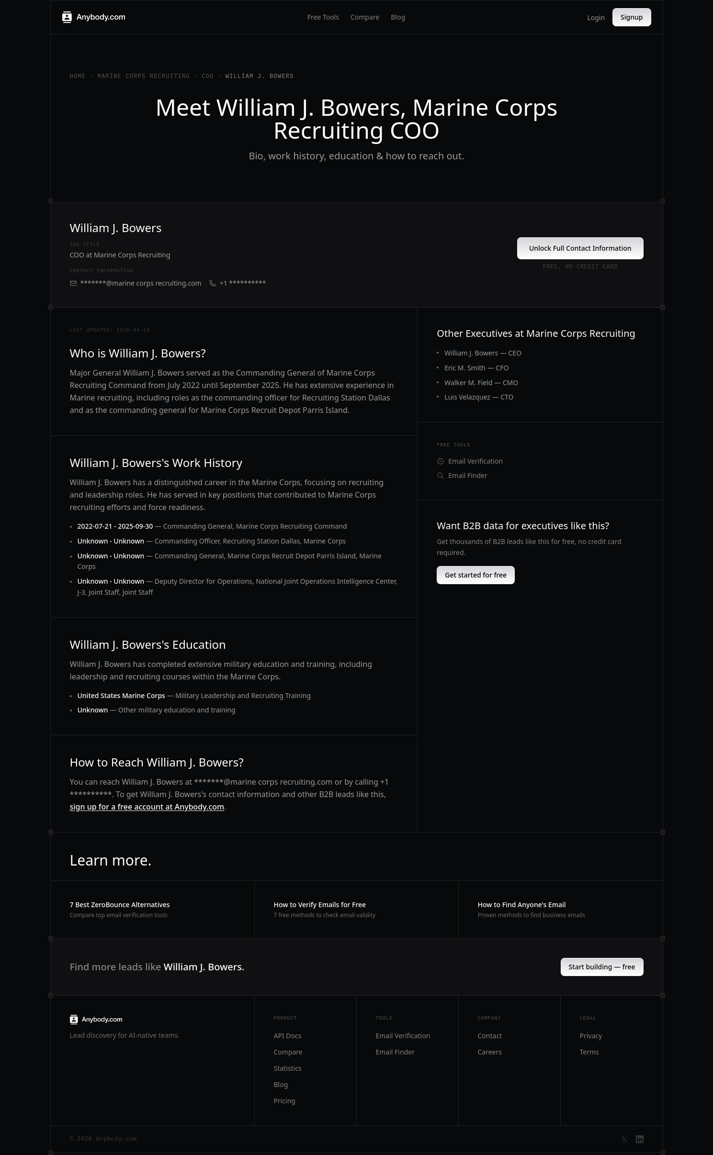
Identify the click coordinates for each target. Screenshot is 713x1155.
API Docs (288, 1035)
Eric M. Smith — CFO (476, 367)
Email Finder (462, 475)
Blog (398, 17)
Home (78, 76)
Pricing (284, 1100)
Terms (589, 1051)
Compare (365, 17)
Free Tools (323, 17)
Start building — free (602, 966)
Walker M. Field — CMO (481, 382)
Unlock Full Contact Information (580, 248)
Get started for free (476, 574)
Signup (632, 17)
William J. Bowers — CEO (482, 352)
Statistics (288, 1068)
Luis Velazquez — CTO (478, 396)
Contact (490, 1035)
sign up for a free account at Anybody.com (147, 806)
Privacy (591, 1035)
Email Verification (470, 461)
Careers (490, 1051)
